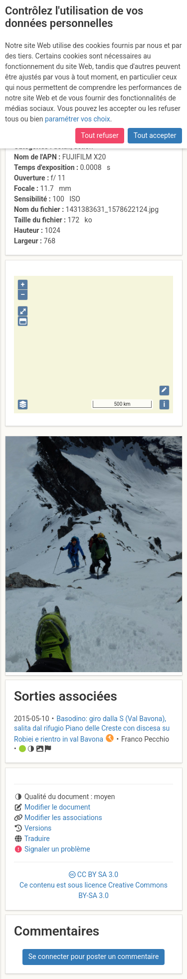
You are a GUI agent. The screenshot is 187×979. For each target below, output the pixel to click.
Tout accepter (155, 135)
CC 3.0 (93, 885)
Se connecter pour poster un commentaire (93, 957)
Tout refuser (99, 135)
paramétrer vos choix (77, 119)
